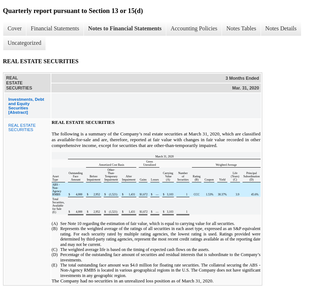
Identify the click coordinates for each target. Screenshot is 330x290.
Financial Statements (55, 28)
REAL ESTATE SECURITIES (22, 127)
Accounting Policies (194, 28)
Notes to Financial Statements (125, 28)
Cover (15, 28)
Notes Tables (241, 28)
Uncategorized (24, 43)
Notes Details (281, 28)
